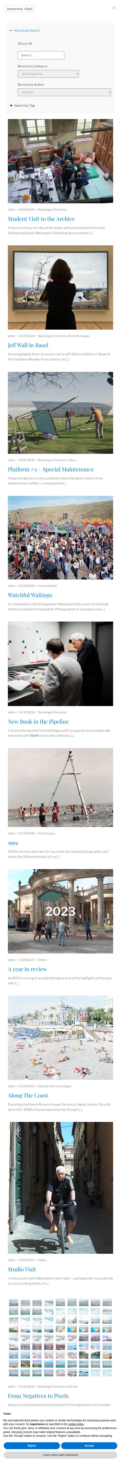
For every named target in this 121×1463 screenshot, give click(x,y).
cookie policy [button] (76, 1424)
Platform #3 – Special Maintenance (51, 469)
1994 (13, 842)
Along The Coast (28, 1095)
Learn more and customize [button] (60, 1454)
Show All (25, 43)
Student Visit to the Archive (41, 218)
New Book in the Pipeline (38, 721)
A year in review (27, 969)
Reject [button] (32, 1445)
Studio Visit (22, 1269)
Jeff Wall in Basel (28, 345)
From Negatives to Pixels (38, 1395)
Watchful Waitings (30, 594)
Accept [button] (89, 1445)
